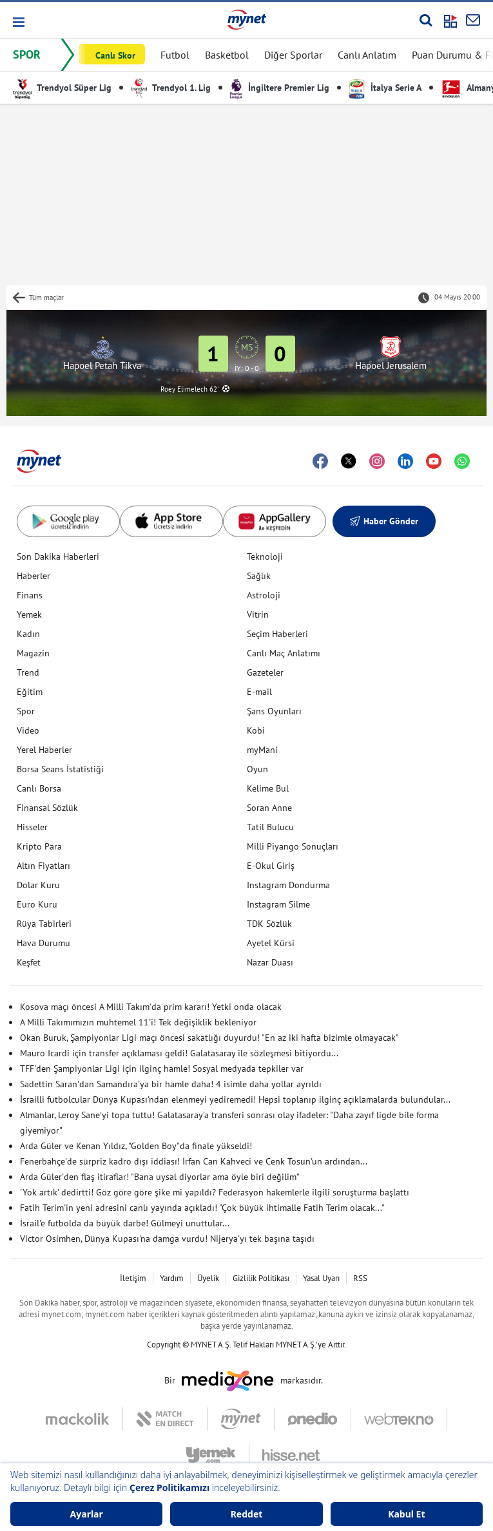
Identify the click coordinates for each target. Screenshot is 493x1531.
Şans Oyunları (274, 711)
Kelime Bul (268, 788)
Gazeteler (265, 672)
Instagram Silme (278, 904)
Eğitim (30, 692)
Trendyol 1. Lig (171, 87)
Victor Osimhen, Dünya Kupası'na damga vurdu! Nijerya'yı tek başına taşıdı (167, 1238)
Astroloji (263, 595)
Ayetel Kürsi (271, 943)
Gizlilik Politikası (261, 1278)
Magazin (33, 653)
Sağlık (259, 576)
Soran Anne (269, 807)
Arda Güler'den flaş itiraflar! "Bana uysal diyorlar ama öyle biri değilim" (160, 1177)
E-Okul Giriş (271, 865)
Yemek (29, 614)
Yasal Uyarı (321, 1278)
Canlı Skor (115, 55)
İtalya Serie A (385, 87)
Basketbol (227, 54)
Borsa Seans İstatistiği (60, 769)
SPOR (27, 54)
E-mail (259, 692)
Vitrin (258, 614)
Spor (26, 711)
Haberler (33, 576)
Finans (30, 595)
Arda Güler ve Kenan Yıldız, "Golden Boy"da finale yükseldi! (136, 1146)
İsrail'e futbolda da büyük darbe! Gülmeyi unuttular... (124, 1223)
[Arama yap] (425, 20)
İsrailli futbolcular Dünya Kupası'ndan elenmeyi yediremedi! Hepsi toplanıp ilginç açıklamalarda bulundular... (235, 1099)
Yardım (172, 1278)
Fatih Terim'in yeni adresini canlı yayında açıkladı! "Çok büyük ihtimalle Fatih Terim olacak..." (202, 1207)
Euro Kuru (37, 904)
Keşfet (29, 962)
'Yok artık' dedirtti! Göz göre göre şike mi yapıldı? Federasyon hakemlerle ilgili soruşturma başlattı (214, 1192)
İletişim (133, 1278)
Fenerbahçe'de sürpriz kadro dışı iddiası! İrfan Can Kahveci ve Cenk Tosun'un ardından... (193, 1161)
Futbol (174, 54)
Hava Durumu (43, 943)
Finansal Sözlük (47, 807)
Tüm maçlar (46, 297)
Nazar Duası (270, 962)
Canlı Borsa (39, 788)
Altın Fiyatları (43, 865)
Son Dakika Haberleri (58, 556)
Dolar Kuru (38, 885)
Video (28, 730)
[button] (18, 22)
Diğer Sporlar (293, 54)
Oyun (257, 769)
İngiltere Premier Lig (279, 87)
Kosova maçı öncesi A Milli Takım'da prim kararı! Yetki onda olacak (151, 1007)
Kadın (28, 634)
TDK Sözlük (269, 923)
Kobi (256, 730)
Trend (28, 672)
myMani (262, 750)
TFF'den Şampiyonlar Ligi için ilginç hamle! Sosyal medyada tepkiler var (162, 1068)
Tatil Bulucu (270, 827)
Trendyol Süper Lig (62, 87)
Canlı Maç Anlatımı (283, 653)
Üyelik (208, 1278)
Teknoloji (265, 556)
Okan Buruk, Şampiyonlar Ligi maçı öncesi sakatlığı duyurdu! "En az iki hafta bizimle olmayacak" (209, 1037)
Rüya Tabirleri (44, 923)
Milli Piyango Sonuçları (292, 846)
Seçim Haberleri (277, 634)
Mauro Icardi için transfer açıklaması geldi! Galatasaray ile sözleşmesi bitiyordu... (179, 1053)
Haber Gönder (384, 521)
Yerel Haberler (44, 750)
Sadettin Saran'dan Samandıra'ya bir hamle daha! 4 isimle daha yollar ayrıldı (171, 1084)
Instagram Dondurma (288, 885)
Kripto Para (39, 846)
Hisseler (32, 827)
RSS (360, 1278)
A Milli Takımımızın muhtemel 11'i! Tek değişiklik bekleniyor (138, 1022)
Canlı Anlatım (367, 54)
